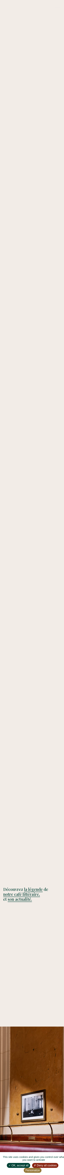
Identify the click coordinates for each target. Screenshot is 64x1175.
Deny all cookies (45, 1165)
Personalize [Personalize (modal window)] (32, 1170)
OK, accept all (19, 1165)
